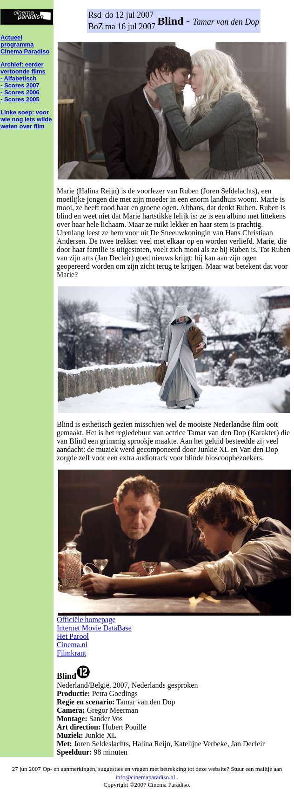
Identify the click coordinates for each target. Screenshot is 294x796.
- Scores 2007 (20, 85)
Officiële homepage (86, 620)
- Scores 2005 (20, 99)
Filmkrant (71, 653)
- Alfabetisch (18, 78)
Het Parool (73, 636)
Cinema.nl (72, 645)
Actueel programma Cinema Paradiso (25, 44)
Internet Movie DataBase (94, 628)
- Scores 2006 (20, 92)
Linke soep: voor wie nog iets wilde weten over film (26, 119)
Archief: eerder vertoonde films (23, 68)
